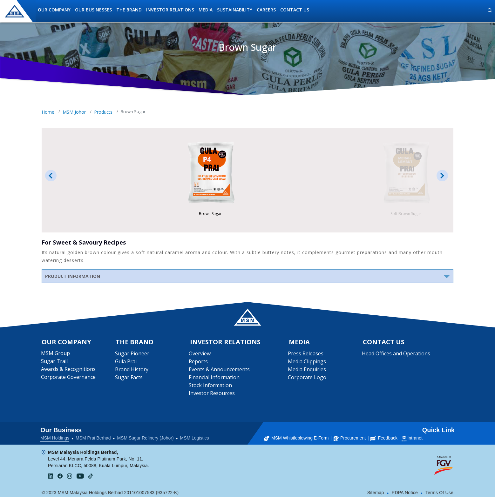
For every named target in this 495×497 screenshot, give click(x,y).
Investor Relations (170, 10)
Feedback (383, 434)
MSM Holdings (54, 434)
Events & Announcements (220, 370)
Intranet (414, 434)
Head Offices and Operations (397, 354)
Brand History (132, 370)
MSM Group (56, 354)
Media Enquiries (307, 370)
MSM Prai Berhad (93, 434)
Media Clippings (307, 362)
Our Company (54, 10)
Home (48, 112)
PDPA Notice (405, 489)
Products (103, 112)
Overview (201, 354)
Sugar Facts (129, 378)
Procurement (350, 434)
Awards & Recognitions (69, 370)
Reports (199, 362)
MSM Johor (74, 112)
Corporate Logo (307, 378)
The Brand (129, 10)
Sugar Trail (55, 362)
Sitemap (375, 489)
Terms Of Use (439, 489)
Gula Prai (126, 362)
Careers (266, 10)
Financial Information (215, 378)
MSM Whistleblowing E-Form (296, 434)
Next (442, 176)
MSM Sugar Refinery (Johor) (145, 434)
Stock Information (211, 386)
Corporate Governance (69, 378)
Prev (51, 176)
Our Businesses (93, 10)
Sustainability (234, 10)
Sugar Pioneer (132, 354)
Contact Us (294, 10)
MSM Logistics (194, 434)
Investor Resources (213, 394)
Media (206, 10)
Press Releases (306, 354)
